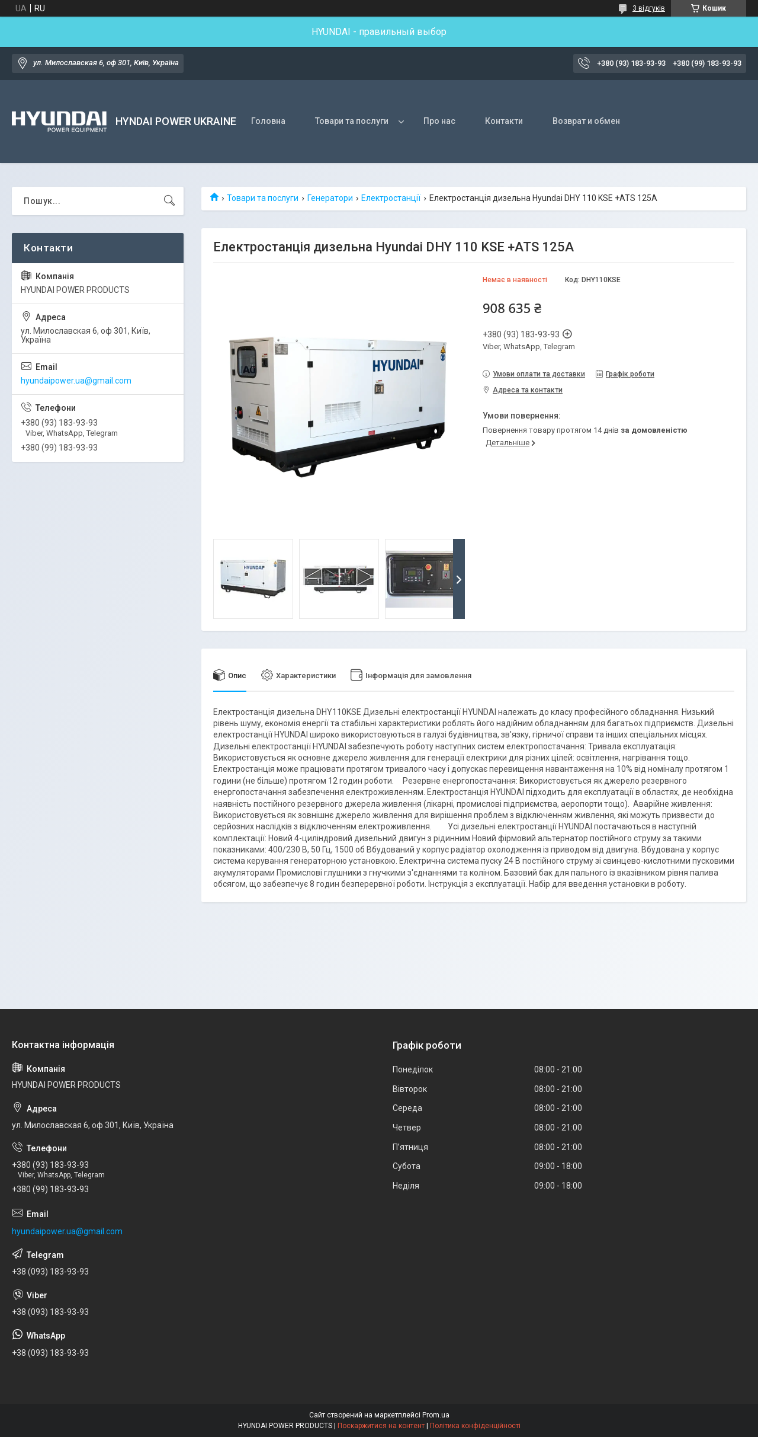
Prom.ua (435, 1415)
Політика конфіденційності (475, 1426)
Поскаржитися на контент (381, 1426)
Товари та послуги (351, 121)
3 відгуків (648, 8)
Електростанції (390, 198)
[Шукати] (169, 201)
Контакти (504, 121)
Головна (268, 121)
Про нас (439, 121)
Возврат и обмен (586, 121)
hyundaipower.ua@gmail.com (76, 380)
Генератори (330, 198)
